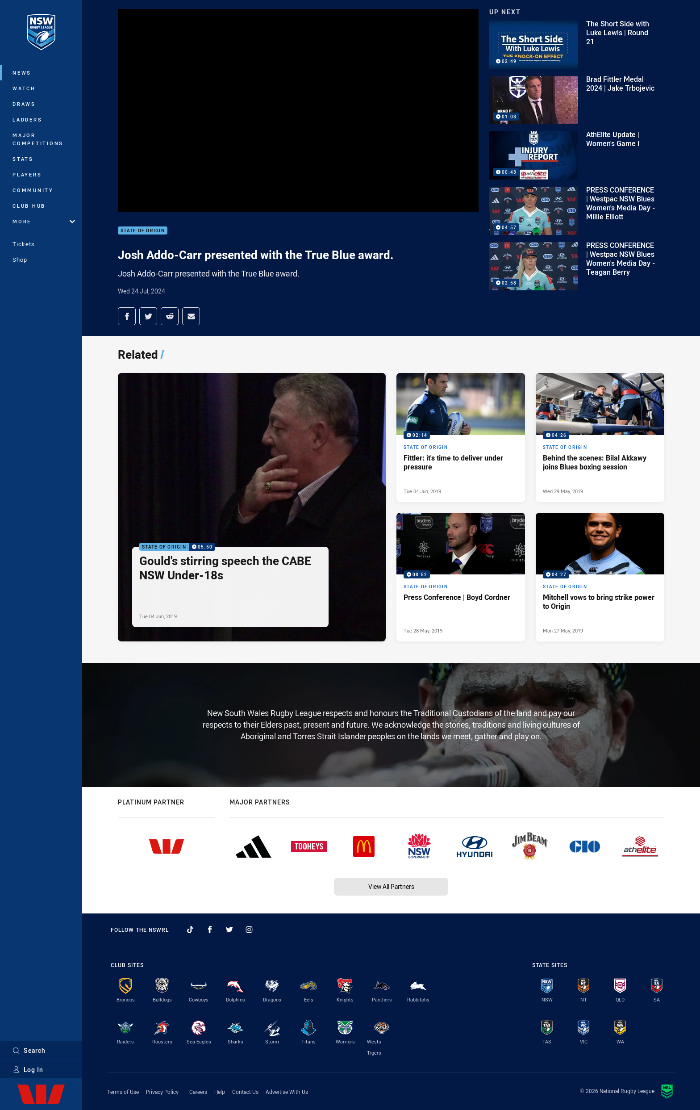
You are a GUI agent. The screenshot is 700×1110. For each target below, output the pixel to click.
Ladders (27, 119)
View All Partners (391, 886)
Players (27, 174)
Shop (19, 260)
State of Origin (143, 231)
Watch (24, 88)
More (43, 221)
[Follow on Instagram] (249, 930)
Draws (24, 104)
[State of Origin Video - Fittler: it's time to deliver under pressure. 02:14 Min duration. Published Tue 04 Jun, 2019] (460, 437)
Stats (22, 158)
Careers (198, 1091)
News (21, 72)
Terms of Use (123, 1091)
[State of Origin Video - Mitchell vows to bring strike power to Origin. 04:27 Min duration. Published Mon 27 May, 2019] (600, 577)
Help (219, 1091)
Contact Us (245, 1091)
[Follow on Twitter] (229, 930)
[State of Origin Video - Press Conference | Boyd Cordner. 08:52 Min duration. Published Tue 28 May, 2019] (460, 577)
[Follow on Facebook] (209, 930)
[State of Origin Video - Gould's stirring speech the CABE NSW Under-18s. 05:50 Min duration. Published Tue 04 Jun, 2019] (252, 507)
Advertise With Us (287, 1091)
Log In (27, 1069)
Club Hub (29, 205)
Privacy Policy (162, 1091)
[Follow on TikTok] (190, 930)
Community (33, 190)
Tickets (23, 244)
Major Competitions (37, 139)
